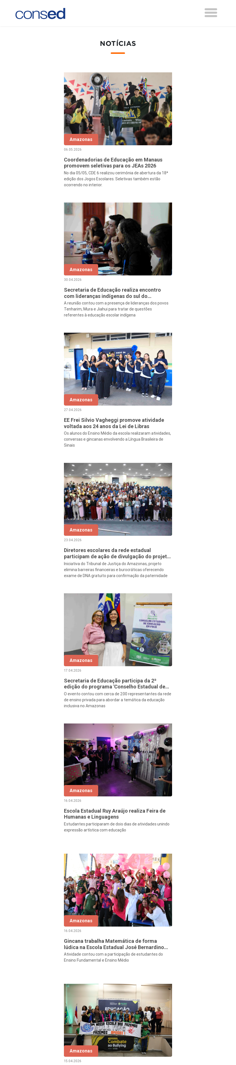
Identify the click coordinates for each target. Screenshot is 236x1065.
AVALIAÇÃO (168, 1005)
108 (198, 859)
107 (187, 859)
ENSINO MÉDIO (172, 975)
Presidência (99, 939)
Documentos (101, 962)
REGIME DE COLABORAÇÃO (185, 930)
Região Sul (34, 961)
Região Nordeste (40, 938)
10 (162, 859)
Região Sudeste (39, 953)
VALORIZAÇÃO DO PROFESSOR (175, 956)
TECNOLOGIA (170, 982)
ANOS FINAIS (170, 938)
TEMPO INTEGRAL (176, 946)
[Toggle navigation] (211, 13)
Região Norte (37, 930)
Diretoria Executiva (107, 954)
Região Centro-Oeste (45, 946)
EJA (160, 998)
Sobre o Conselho (105, 924)
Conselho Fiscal (103, 947)
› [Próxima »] (210, 859)
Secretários (99, 931)
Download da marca (107, 970)
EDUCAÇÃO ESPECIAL (179, 990)
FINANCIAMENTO (175, 967)
